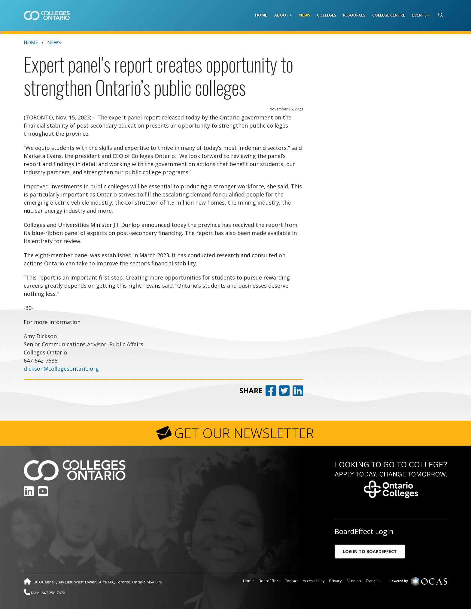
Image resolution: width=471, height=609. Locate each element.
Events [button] (419, 15)
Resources (354, 15)
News (304, 15)
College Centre (388, 15)
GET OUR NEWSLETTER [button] (244, 433)
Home (261, 15)
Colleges (326, 15)
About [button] (281, 15)
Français (373, 580)
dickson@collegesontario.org (61, 368)
